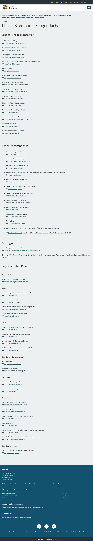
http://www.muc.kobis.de (11, 78)
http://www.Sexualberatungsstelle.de (15, 371)
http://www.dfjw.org (14, 189)
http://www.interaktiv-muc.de (13, 43)
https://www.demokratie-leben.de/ (15, 405)
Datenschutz (29, 532)
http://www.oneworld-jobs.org (48, 228)
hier (41, 507)
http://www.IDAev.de (10, 432)
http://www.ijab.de (13, 175)
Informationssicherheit (41, 532)
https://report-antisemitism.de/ (13, 439)
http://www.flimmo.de (10, 316)
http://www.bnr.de (9, 425)
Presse (76, 2)
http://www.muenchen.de (11, 350)
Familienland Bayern (16, 255)
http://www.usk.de (9, 295)
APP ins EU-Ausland (14, 233)
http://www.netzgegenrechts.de (13, 412)
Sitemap (52, 532)
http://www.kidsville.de (11, 126)
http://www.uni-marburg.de (12, 418)
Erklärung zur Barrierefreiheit (66, 532)
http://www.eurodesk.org (15, 182)
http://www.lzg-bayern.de (11, 343)
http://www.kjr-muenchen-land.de (14, 91)
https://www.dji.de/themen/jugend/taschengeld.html (21, 250)
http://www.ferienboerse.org (16, 223)
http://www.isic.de (13, 209)
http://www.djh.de (13, 154)
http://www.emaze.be (14, 168)
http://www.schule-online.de (12, 105)
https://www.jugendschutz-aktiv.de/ (15, 282)
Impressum (19, 532)
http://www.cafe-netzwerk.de (13, 50)
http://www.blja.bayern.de (12, 384)
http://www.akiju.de (9, 112)
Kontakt (83, 2)
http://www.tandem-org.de (16, 196)
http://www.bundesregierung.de (18, 202)
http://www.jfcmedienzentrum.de (14, 309)
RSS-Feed (81, 532)
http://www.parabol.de (11, 133)
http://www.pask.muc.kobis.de (13, 57)
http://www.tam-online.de (16, 216)
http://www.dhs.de (9, 336)
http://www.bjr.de (9, 391)
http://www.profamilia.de (11, 364)
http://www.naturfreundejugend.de (19, 161)
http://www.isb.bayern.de (11, 64)
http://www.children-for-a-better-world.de (17, 119)
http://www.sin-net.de (10, 71)
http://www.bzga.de (9, 329)
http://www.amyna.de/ (10, 453)
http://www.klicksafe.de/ (11, 302)
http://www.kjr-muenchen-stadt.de (15, 85)
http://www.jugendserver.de (12, 98)
